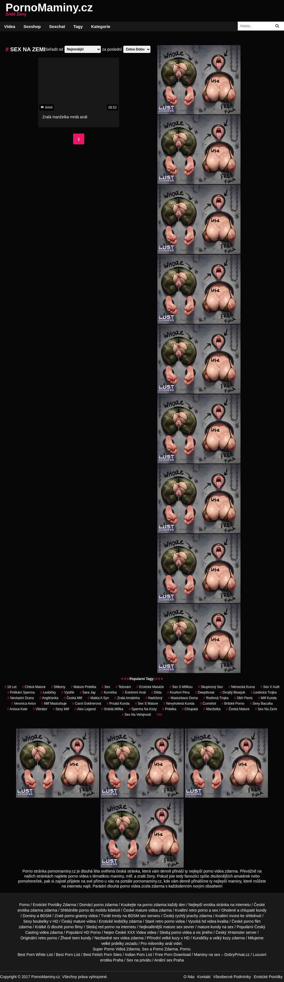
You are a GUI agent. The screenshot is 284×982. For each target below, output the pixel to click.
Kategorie (100, 26)
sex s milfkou (180, 687)
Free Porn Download (173, 954)
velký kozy (222, 938)
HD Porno (92, 932)
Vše (159, 715)
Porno (24, 904)
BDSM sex (137, 916)
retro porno (198, 910)
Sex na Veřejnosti (136, 715)
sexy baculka (261, 703)
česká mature (238, 709)
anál (168, 943)
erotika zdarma (30, 910)
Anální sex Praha (169, 960)
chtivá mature (33, 687)
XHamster (236, 932)
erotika (209, 904)
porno (99, 904)
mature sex (172, 927)
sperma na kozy (143, 709)
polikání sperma (21, 692)
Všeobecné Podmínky (232, 977)
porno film (252, 921)
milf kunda (267, 698)
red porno (106, 927)
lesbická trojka (264, 692)
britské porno (233, 703)
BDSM (45, 916)
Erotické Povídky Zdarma (54, 904)
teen (76, 938)
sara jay (88, 692)
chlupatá (190, 709)
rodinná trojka (216, 698)
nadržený (153, 698)
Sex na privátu (138, 960)
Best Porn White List (35, 954)
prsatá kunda (118, 703)
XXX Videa (136, 932)
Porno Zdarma (165, 949)
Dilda (156, 692)
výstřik (68, 692)
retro (42, 938)
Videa (9, 26)
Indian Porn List (138, 954)
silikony (58, 687)
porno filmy (73, 927)
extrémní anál (134, 692)
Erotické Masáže (150, 687)
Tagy (78, 26)
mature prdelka (83, 687)
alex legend (85, 709)
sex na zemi (266, 709)
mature (141, 910)
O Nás (189, 977)
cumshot (208, 703)
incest (234, 916)
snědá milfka (112, 709)
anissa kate (17, 709)
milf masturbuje (53, 703)
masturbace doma (183, 698)
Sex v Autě (270, 687)
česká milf (73, 698)
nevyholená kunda (178, 703)
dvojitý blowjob (232, 692)
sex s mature (146, 703)
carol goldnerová (86, 703)
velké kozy (171, 938)
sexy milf (61, 709)
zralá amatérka (127, 698)
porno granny (76, 916)
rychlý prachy (186, 916)
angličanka (48, 698)
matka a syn (98, 698)
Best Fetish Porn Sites (102, 954)
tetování (123, 687)
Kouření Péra (178, 692)
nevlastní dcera (20, 698)
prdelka (169, 709)
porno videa (182, 932)
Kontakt (203, 977)
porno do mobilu (93, 910)
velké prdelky (112, 943)
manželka (211, 709)
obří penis (243, 698)
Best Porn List (68, 954)
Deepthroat (204, 692)
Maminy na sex (207, 954)
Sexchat (57, 26)
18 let (10, 687)
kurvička (109, 692)
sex (106, 687)
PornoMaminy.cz (49, 11)
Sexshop (32, 26)
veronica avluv (23, 703)
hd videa (209, 921)
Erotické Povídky (268, 977)
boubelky (40, 921)
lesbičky (48, 692)
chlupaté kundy (253, 910)
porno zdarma (154, 904)
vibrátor (40, 709)
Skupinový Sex (210, 687)
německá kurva (241, 687)
